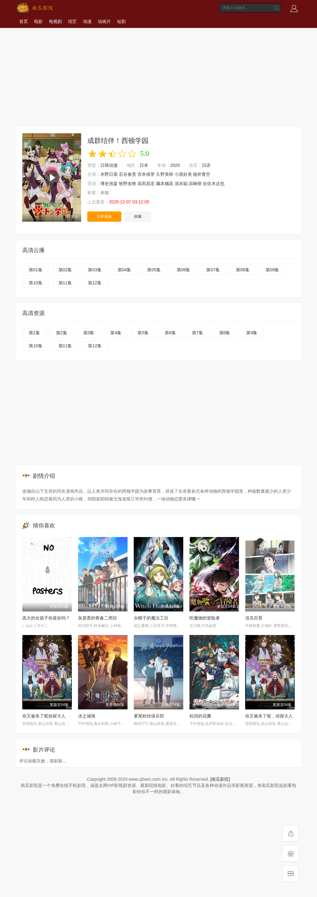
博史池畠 (109, 183)
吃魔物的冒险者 (204, 617)
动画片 (104, 21)
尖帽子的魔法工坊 (151, 617)
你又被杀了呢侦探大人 (44, 715)
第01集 (35, 269)
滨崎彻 (195, 183)
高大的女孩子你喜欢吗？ (46, 617)
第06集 (183, 269)
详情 (194, 498)
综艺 (72, 21)
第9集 (251, 332)
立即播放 (104, 216)
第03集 (95, 269)
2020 (175, 165)
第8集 (224, 332)
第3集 (88, 332)
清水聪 (181, 183)
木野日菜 (109, 174)
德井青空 (201, 174)
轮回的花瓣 (200, 715)
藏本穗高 (164, 183)
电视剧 (55, 21)
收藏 (137, 216)
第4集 (115, 332)
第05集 (154, 269)
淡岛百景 (254, 617)
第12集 (95, 282)
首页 (23, 21)
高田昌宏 (146, 183)
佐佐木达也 (213, 183)
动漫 (87, 21)
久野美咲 (164, 174)
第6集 (170, 332)
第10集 (35, 282)
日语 (206, 165)
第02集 (65, 269)
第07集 (213, 269)
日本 (144, 165)
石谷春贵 (127, 174)
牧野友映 (127, 183)
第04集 (124, 269)
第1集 (34, 332)
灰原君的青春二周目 (97, 617)
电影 (38, 21)
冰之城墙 (86, 715)
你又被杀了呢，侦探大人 (269, 715)
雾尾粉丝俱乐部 (149, 715)
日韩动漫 (109, 165)
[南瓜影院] (220, 779)
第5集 (143, 332)
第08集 (243, 269)
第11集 (65, 282)
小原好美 (183, 174)
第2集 (61, 332)
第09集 (272, 269)
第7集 (197, 332)
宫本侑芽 (146, 174)
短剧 (121, 21)
